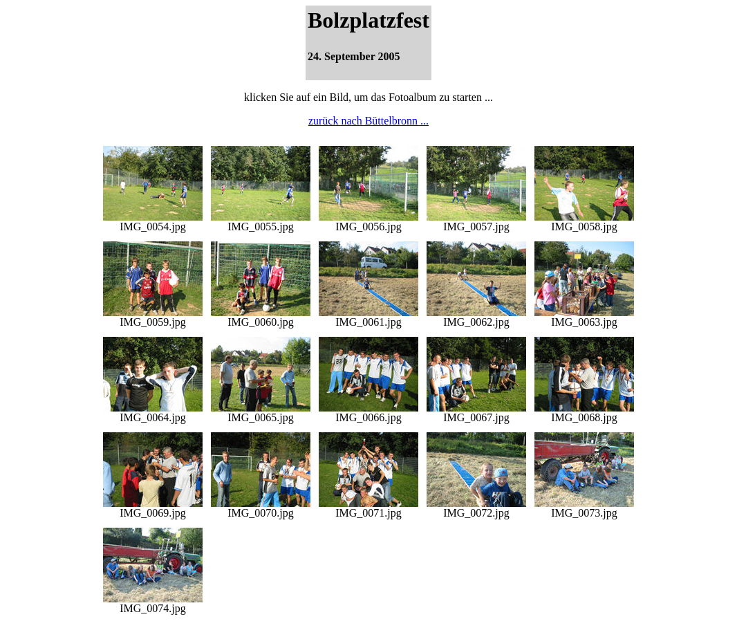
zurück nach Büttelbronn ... (368, 121)
